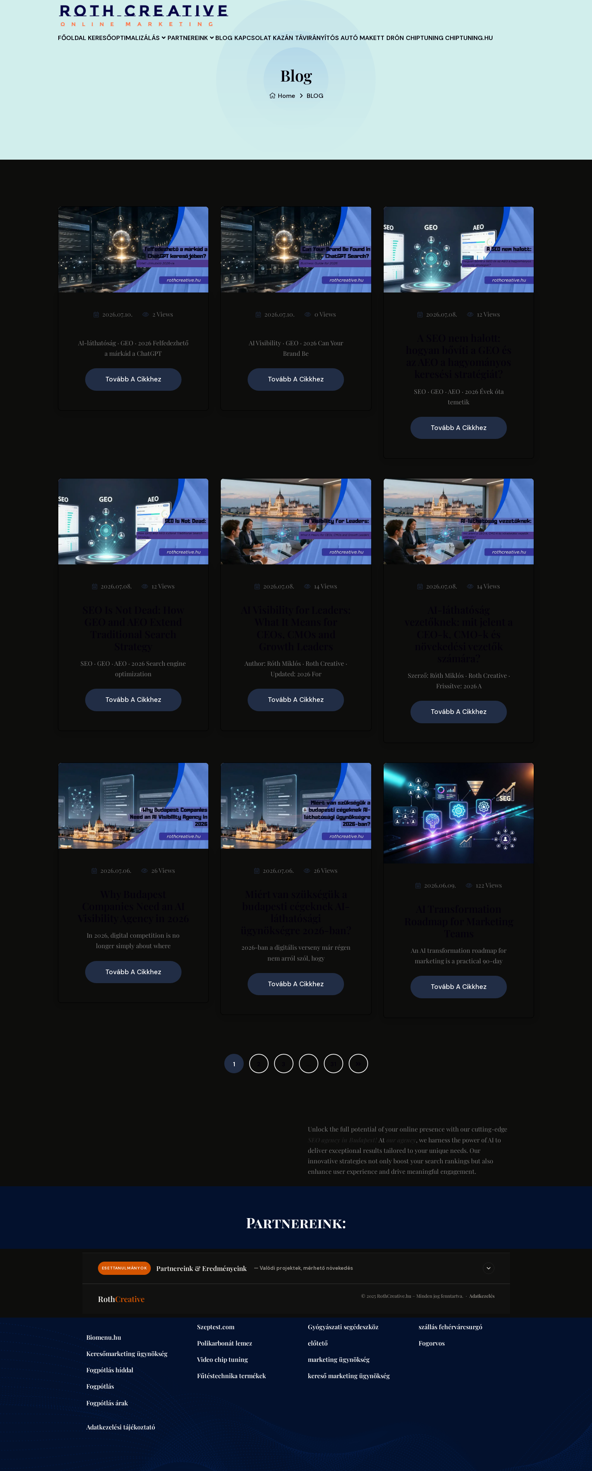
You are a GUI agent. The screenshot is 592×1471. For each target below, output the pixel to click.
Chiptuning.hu (136, 78)
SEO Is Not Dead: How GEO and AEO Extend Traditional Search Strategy (133, 628)
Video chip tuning (222, 1359)
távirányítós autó (386, 44)
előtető (318, 1343)
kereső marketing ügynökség (349, 1376)
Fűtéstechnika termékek (231, 1376)
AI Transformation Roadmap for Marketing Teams (458, 921)
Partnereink (209, 44)
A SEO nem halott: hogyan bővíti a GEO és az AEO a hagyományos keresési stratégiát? (459, 356)
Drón (474, 44)
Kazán (333, 44)
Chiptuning (82, 78)
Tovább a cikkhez (133, 379)
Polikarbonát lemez (224, 1343)
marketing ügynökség (339, 1359)
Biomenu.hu (103, 1337)
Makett (441, 44)
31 (333, 1064)
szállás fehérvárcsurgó (450, 1327)
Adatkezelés (481, 1296)
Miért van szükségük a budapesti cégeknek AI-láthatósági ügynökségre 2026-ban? (296, 912)
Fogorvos (432, 1343)
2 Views (157, 314)
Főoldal (77, 44)
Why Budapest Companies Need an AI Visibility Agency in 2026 (133, 906)
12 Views (483, 314)
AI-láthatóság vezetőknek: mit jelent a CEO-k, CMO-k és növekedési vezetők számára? (459, 634)
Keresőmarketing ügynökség (127, 1353)
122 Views (484, 885)
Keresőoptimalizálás (137, 44)
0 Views (320, 314)
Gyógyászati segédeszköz (343, 1327)
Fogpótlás (100, 1386)
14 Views (320, 586)
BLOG (256, 44)
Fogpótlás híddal (109, 1370)
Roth (121, 1298)
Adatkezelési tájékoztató (120, 1427)
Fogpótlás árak (107, 1403)
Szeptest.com (215, 1327)
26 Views (158, 870)
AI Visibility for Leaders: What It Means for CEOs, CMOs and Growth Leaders (296, 628)
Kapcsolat (294, 44)
